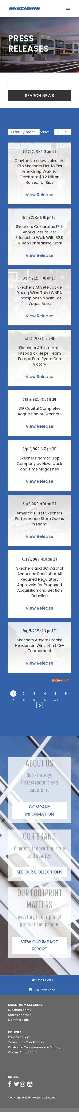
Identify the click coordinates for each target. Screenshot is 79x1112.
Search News (39, 96)
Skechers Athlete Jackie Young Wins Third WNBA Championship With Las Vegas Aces (39, 295)
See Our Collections (40, 872)
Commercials (19, 1020)
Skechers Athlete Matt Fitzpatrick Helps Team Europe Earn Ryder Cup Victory (39, 356)
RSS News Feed (44, 990)
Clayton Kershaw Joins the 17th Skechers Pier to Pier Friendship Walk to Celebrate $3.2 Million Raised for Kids (39, 171)
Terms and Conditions (26, 1042)
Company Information (39, 810)
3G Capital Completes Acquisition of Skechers (40, 411)
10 (44, 700)
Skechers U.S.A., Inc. (43, 1097)
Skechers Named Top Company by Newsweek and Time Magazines (39, 463)
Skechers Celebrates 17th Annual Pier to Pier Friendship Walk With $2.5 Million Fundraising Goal (39, 235)
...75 (55, 700)
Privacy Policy (19, 1037)
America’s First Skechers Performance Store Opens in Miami (39, 518)
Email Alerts (44, 980)
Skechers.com (19, 1010)
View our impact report (39, 945)
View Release (39, 195)
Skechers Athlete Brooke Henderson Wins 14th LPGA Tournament (39, 645)
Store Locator (19, 1015)
